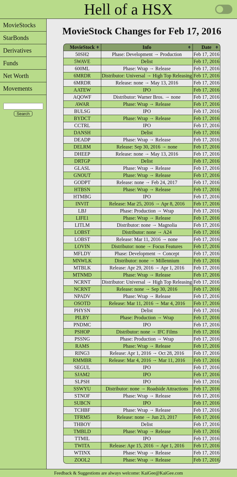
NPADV (82, 296)
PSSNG (82, 339)
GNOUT (82, 175)
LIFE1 (82, 218)
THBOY (82, 424)
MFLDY (82, 253)
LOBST (82, 232)
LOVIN (82, 246)
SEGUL (82, 367)
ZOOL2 (82, 459)
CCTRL (82, 125)
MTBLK (82, 267)
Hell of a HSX (128, 9)
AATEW (82, 89)
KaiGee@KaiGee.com (162, 473)
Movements (16, 88)
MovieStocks (18, 25)
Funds (9, 63)
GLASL (82, 168)
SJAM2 (82, 374)
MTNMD (82, 274)
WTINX (82, 452)
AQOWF (82, 97)
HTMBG (82, 196)
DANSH (82, 132)
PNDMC (82, 324)
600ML (82, 68)
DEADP (82, 139)
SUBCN (82, 403)
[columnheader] (82, 47)
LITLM (82, 225)
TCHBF (82, 410)
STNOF (82, 395)
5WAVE (82, 61)
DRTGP (82, 161)
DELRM (82, 146)
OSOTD (82, 303)
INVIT (82, 203)
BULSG (82, 111)
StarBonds (14, 37)
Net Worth (14, 75)
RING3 (82, 353)
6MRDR (82, 75)
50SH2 (82, 54)
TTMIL (82, 438)
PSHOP (82, 331)
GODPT (82, 182)
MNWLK (82, 260)
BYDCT (82, 118)
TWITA (82, 445)
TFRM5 (82, 417)
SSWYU (82, 388)
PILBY (82, 317)
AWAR (82, 104)
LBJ (82, 210)
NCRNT (82, 282)
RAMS (82, 346)
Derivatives (15, 50)
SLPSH (82, 381)
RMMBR (82, 360)
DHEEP (82, 154)
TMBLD (82, 431)
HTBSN (82, 189)
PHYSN (82, 310)
